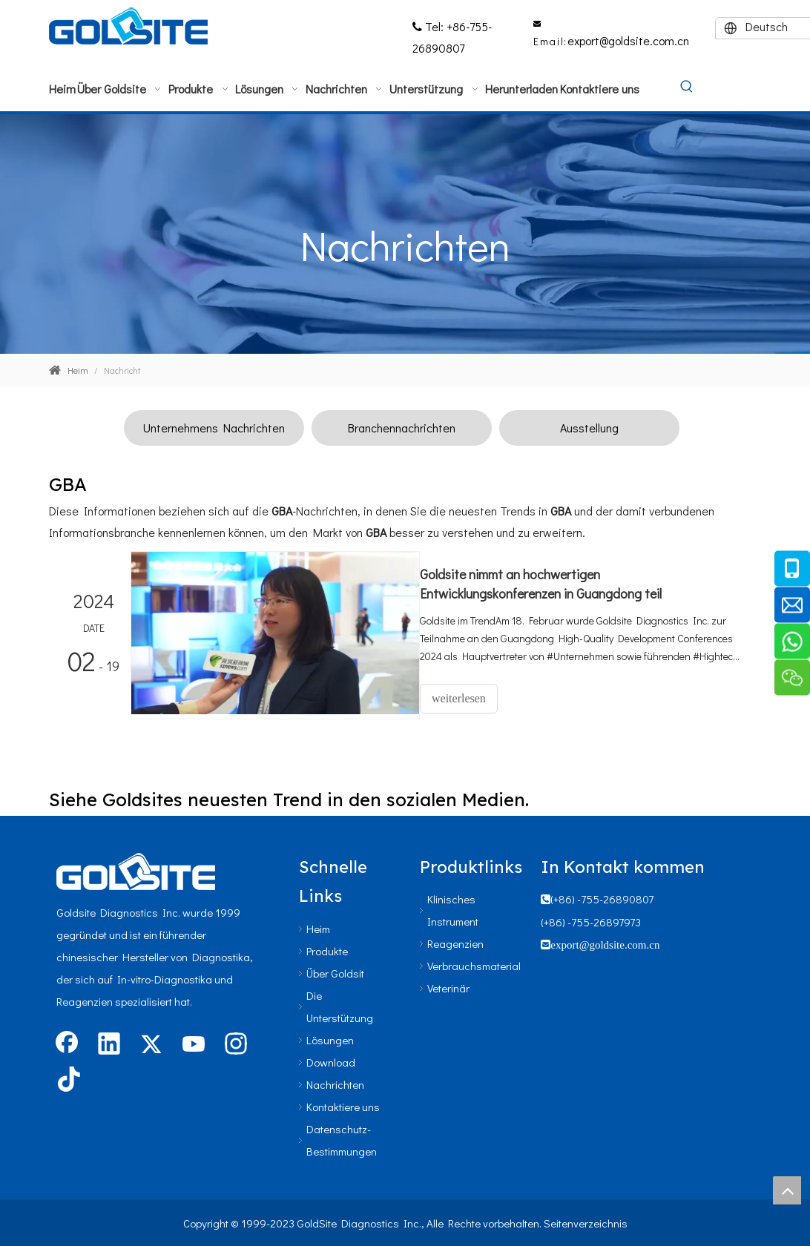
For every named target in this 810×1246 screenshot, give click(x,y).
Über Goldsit (335, 970)
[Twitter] (151, 1043)
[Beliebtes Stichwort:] (687, 87)
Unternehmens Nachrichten (214, 427)
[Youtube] (193, 1043)
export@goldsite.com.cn (628, 40)
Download (330, 1059)
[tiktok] (67, 1078)
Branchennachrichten (401, 427)
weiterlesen (472, 698)
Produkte (327, 948)
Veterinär (448, 985)
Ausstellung (589, 427)
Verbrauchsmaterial (474, 963)
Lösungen (330, 1037)
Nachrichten (335, 1082)
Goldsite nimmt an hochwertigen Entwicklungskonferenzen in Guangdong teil (554, 583)
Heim (318, 926)
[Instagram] (236, 1043)
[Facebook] (67, 1043)
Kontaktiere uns (343, 1104)
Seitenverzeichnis (586, 1220)
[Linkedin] (109, 1043)
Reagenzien (455, 941)
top (787, 1190)
